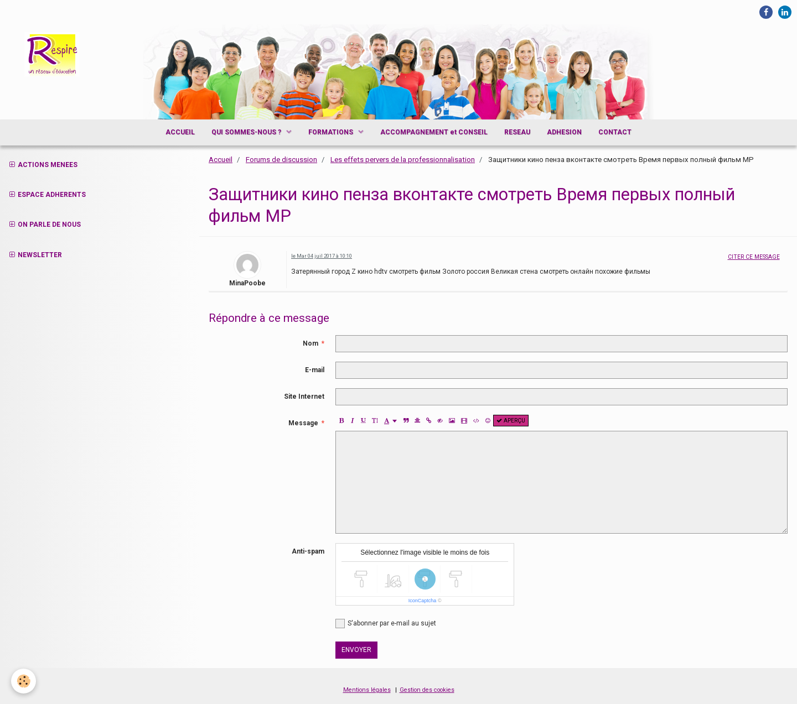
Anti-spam (308, 551)
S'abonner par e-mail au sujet (385, 623)
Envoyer (356, 650)
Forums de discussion (281, 159)
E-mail (314, 370)
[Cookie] (23, 681)
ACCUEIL (180, 132)
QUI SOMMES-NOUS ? (247, 132)
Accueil (220, 159)
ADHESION (564, 132)
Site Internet (304, 396)
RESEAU (517, 132)
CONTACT (615, 132)
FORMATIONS (331, 132)
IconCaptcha (422, 600)
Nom (310, 343)
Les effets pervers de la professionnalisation (402, 159)
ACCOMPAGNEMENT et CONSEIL (434, 132)
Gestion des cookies (427, 689)
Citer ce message (754, 257)
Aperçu (510, 421)
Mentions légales (367, 689)
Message (303, 423)
